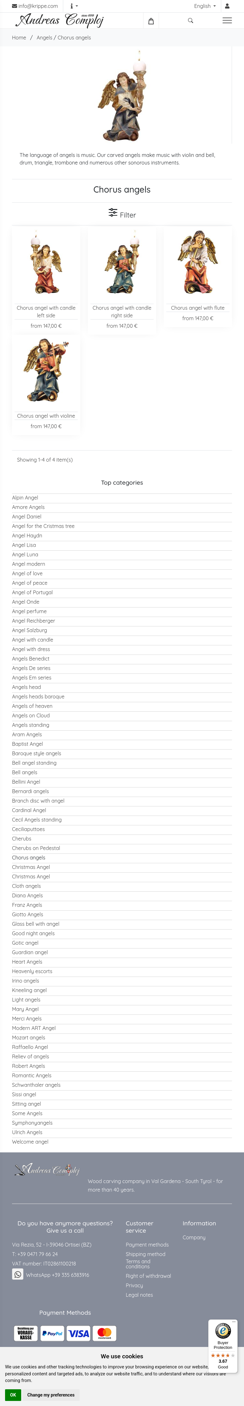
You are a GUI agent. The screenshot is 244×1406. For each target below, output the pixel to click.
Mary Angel (25, 1009)
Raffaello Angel (30, 1047)
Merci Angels (27, 1018)
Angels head (26, 687)
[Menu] (234, 1323)
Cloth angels (26, 886)
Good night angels (33, 933)
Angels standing (30, 725)
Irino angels (25, 981)
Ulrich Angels (27, 1132)
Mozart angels (28, 1037)
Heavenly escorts (32, 971)
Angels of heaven (32, 706)
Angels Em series (32, 677)
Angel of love (27, 573)
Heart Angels (27, 962)
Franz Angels (27, 905)
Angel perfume (29, 611)
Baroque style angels (36, 753)
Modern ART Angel (34, 1028)
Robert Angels (28, 1066)
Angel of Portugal (32, 592)
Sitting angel (26, 1104)
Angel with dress (31, 649)
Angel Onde (26, 602)
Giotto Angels (27, 914)
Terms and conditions (138, 1264)
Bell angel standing (34, 763)
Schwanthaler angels (36, 1085)
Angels (44, 37)
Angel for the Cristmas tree (43, 526)
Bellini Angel (26, 782)
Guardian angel (30, 952)
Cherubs (21, 838)
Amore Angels (28, 507)
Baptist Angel (27, 744)
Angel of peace (29, 583)
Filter (122, 213)
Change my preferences (51, 1394)
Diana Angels (27, 895)
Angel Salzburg (29, 630)
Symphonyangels (32, 1123)
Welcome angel (30, 1142)
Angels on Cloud (31, 715)
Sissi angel (24, 1094)
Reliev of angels (30, 1056)
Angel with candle (32, 640)
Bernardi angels (30, 791)
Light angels (26, 999)
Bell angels (24, 772)
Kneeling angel (29, 990)
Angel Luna (25, 554)
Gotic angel (25, 943)
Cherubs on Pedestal (36, 848)
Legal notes (139, 1294)
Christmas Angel (31, 867)
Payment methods (147, 1244)
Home (19, 37)
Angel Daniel (26, 516)
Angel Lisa (24, 545)
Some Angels (27, 1113)
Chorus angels (74, 37)
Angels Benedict (30, 658)
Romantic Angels (32, 1075)
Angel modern (28, 564)
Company (194, 1237)
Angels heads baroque (38, 696)
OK (13, 1394)
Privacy (134, 1285)
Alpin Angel (25, 497)
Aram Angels (27, 734)
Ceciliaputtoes (28, 829)
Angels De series (31, 668)
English (203, 6)
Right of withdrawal (148, 1275)
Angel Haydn (27, 535)
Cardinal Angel (29, 810)
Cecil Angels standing (37, 820)
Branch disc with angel (38, 801)
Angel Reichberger (33, 621)
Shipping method (145, 1254)
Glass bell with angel (35, 924)
